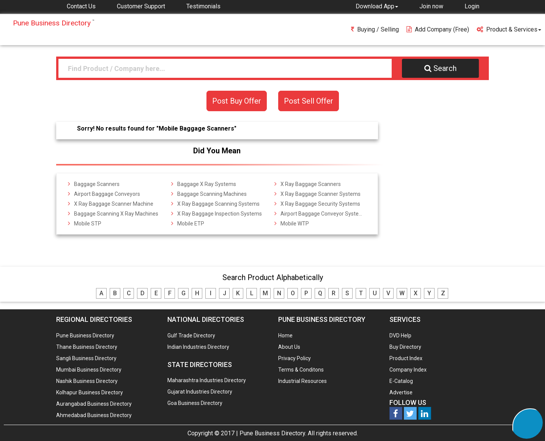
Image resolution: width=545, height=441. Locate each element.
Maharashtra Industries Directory (206, 380)
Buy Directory (405, 347)
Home (285, 335)
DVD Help (400, 335)
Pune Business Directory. (272, 433)
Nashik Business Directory (87, 381)
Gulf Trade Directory (191, 335)
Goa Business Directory (194, 403)
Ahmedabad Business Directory (94, 415)
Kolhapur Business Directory (89, 392)
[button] (377, 6)
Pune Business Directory (85, 335)
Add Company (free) (437, 29)
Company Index (408, 370)
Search (440, 68)
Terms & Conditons (301, 370)
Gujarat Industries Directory (199, 392)
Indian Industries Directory (198, 347)
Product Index (405, 358)
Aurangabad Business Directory (94, 404)
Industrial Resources (302, 381)
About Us (289, 347)
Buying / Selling (375, 29)
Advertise (401, 392)
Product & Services (509, 29)
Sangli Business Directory (86, 358)
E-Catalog (401, 381)
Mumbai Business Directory (88, 370)
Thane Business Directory (86, 347)
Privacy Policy (294, 358)
